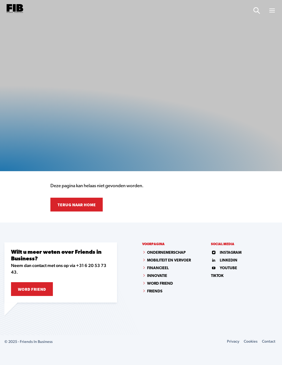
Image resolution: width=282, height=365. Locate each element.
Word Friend (32, 289)
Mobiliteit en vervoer (169, 260)
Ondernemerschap (166, 253)
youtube (224, 268)
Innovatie (157, 276)
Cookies (250, 341)
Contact (268, 341)
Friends (154, 291)
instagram (226, 253)
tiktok (217, 276)
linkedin (224, 260)
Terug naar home (76, 204)
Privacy (233, 341)
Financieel (158, 268)
